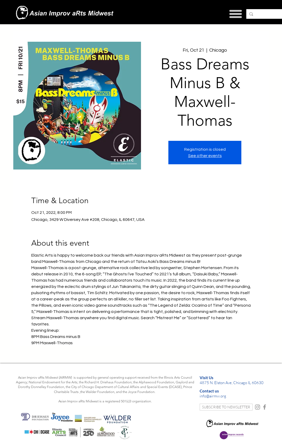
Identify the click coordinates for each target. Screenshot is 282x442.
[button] (235, 14)
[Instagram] (257, 407)
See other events (205, 156)
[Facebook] (264, 407)
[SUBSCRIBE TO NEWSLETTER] (226, 407)
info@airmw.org (213, 395)
